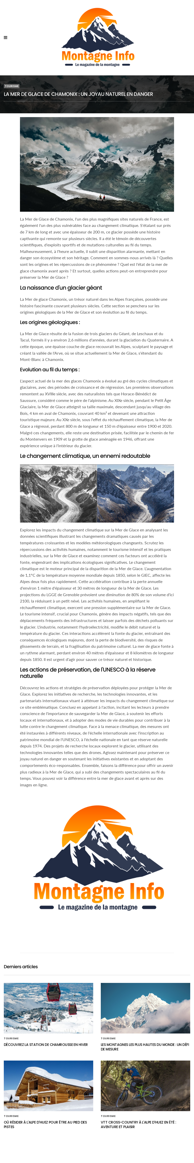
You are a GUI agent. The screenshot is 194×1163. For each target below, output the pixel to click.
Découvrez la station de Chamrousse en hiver (46, 1044)
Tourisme (11, 86)
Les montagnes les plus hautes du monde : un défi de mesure (145, 1047)
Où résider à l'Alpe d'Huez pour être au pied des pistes (45, 1124)
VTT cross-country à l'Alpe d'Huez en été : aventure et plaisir (138, 1124)
